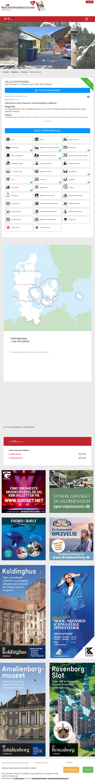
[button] (21, 46)
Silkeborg (24, 72)
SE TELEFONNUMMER (47, 90)
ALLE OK (87, 770)
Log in (89, 2)
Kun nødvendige (71, 770)
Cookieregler (18, 778)
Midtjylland (15, 72)
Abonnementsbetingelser (58, 778)
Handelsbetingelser (41, 763)
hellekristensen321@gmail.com (16, 96)
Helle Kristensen (5, 19)
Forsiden (6, 72)
